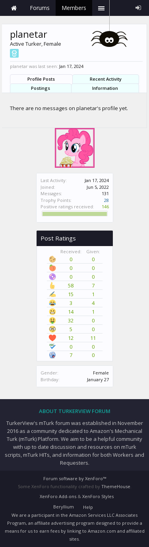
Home (14, 8)
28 (106, 200)
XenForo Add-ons (58, 496)
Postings (40, 88)
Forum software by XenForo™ (74, 478)
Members (74, 8)
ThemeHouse (115, 486)
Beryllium (63, 507)
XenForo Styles (98, 496)
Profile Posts (41, 79)
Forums (40, 8)
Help (88, 507)
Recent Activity (106, 79)
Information (105, 88)
